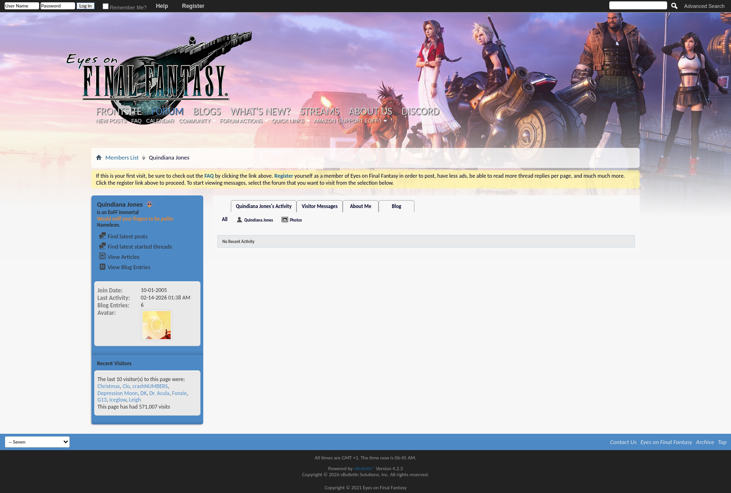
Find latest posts (123, 236)
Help (162, 6)
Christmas (108, 386)
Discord (420, 111)
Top (722, 441)
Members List (121, 157)
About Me (361, 206)
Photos (296, 219)
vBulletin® (364, 468)
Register (193, 6)
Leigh (135, 399)
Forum (167, 111)
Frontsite (119, 111)
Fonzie (179, 393)
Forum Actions (241, 121)
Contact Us (623, 441)
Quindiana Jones (258, 219)
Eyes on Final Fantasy (666, 441)
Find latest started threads (135, 246)
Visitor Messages (320, 206)
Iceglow (117, 399)
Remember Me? (125, 7)
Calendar (160, 121)
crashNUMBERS (150, 386)
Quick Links (288, 121)
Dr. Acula (159, 393)
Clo (126, 386)
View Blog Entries (124, 267)
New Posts (111, 121)
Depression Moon (117, 393)
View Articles (119, 256)
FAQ (136, 121)
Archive (705, 441)
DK (143, 393)
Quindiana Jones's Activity (263, 206)
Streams (319, 111)
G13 (102, 399)
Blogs (207, 111)
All (225, 219)
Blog (396, 206)
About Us (370, 111)
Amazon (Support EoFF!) (348, 121)
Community (194, 121)
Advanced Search (704, 6)
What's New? (260, 111)
